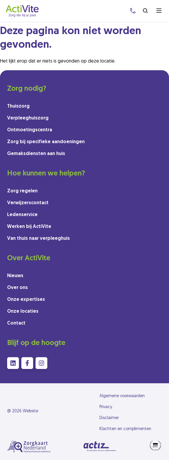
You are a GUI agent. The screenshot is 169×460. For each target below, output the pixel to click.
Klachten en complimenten (125, 429)
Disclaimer (109, 418)
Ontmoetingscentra (29, 130)
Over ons (17, 287)
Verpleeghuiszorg (28, 118)
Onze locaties (22, 311)
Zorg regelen (22, 191)
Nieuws (15, 276)
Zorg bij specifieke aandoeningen (46, 142)
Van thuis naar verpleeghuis (38, 238)
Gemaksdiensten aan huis (36, 153)
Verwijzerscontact (28, 203)
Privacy (105, 407)
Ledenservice (22, 215)
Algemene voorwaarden (122, 396)
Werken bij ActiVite (29, 226)
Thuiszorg (18, 106)
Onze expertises (26, 299)
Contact (16, 323)
